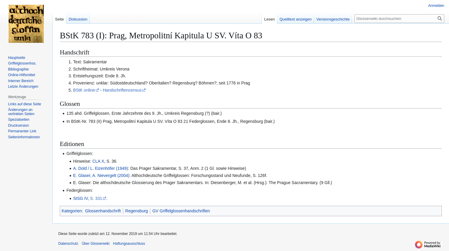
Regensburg (136, 210)
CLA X (98, 161)
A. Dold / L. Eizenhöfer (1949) (100, 168)
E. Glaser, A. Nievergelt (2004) (101, 175)
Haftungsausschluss (129, 243)
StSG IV (80, 198)
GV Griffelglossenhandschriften (181, 210)
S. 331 (96, 198)
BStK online (84, 90)
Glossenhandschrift (103, 210)
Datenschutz (68, 243)
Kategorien (72, 210)
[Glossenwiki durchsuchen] (399, 18)
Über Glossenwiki (95, 243)
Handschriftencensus (122, 90)
